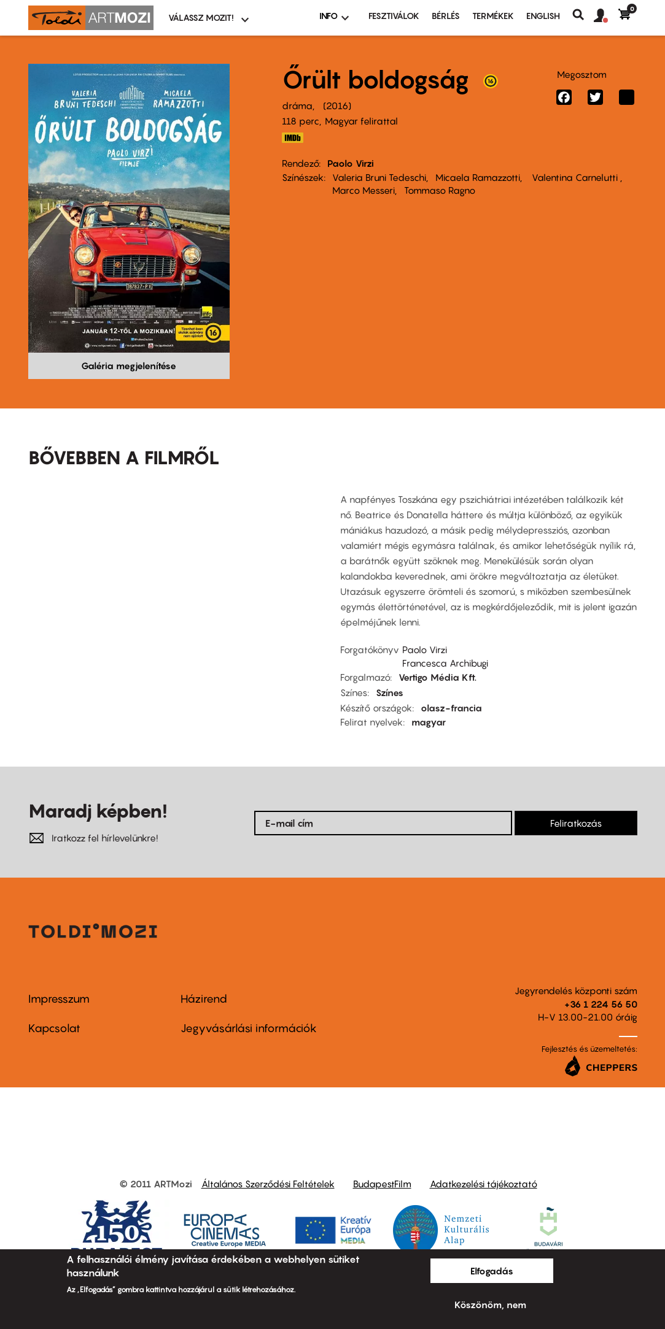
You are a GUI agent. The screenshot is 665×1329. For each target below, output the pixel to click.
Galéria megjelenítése (128, 365)
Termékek (493, 15)
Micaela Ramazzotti (477, 177)
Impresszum (59, 998)
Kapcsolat (54, 1028)
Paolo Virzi (350, 163)
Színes (389, 692)
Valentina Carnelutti (574, 177)
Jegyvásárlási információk (249, 1028)
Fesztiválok (393, 15)
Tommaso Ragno (439, 190)
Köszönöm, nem (490, 1304)
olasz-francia (451, 707)
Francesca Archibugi (445, 662)
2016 (337, 105)
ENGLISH (543, 15)
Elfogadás (491, 1270)
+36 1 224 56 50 (600, 1003)
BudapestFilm (382, 1183)
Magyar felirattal (361, 120)
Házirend (204, 998)
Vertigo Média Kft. (437, 677)
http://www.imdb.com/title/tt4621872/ (293, 137)
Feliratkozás (576, 823)
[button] (606, 16)
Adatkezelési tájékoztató (483, 1183)
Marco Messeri (363, 190)
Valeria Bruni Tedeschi (379, 177)
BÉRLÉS (446, 15)
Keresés (583, 15)
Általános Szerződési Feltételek (268, 1183)
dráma (297, 105)
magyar (428, 721)
